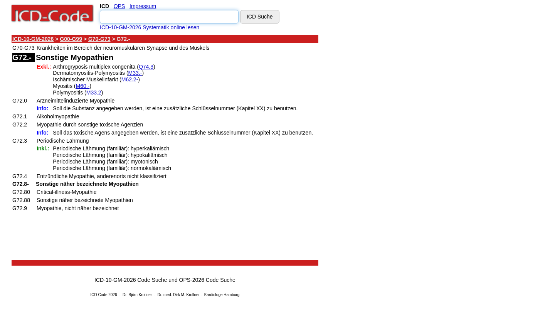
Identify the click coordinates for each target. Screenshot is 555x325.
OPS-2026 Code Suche (207, 280)
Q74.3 (146, 67)
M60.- (82, 86)
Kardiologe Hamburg (222, 295)
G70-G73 (99, 39)
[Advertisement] (387, 150)
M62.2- (129, 79)
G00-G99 (71, 39)
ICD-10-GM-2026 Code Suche (130, 280)
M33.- (135, 73)
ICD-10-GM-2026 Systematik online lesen (149, 27)
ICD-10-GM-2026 (33, 39)
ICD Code (99, 295)
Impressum (143, 6)
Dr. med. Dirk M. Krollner (179, 295)
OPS (119, 6)
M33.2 (93, 92)
